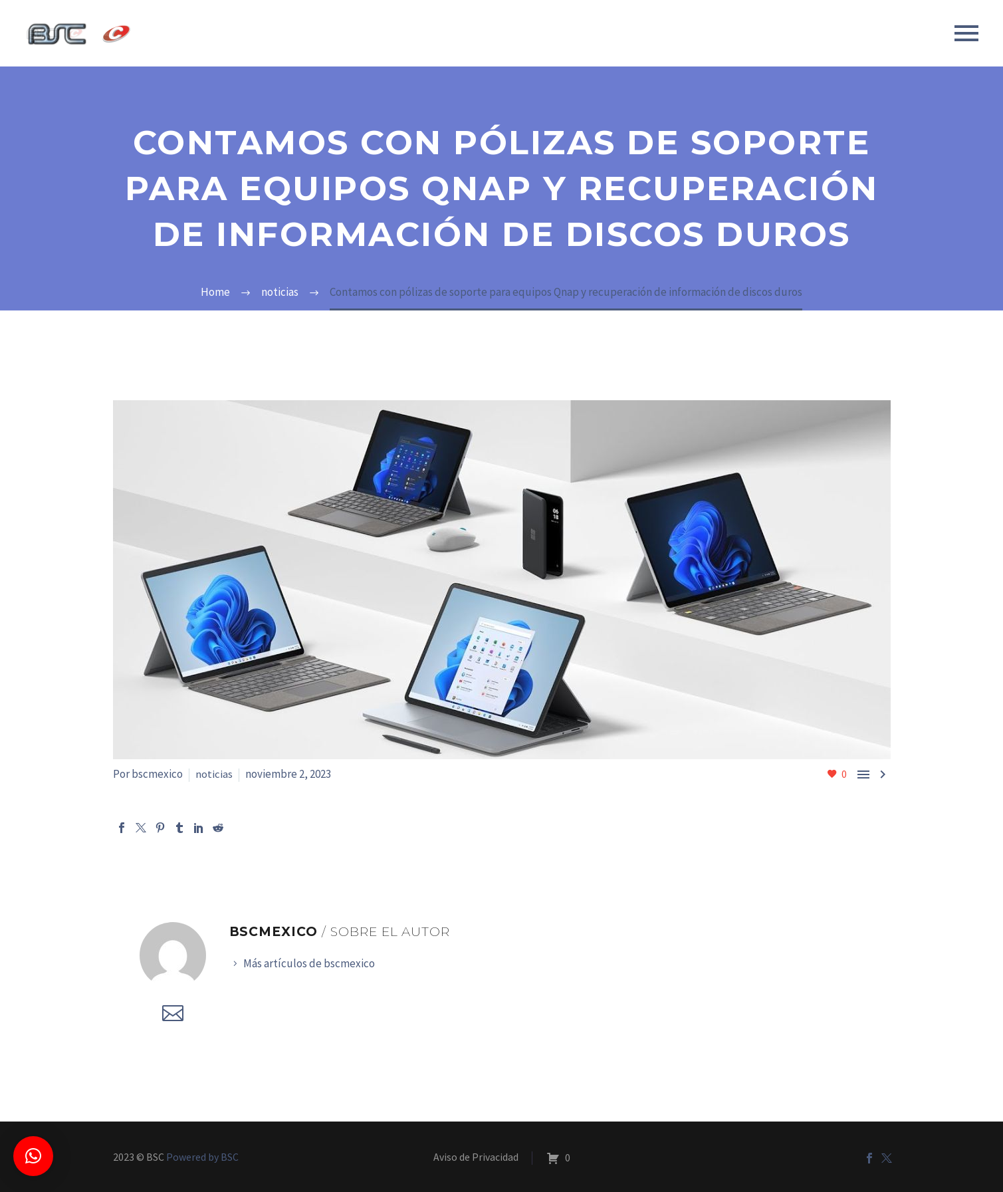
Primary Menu (966, 33)
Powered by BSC (202, 1156)
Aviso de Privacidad (475, 1157)
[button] (33, 1156)
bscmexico (157, 774)
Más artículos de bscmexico (309, 963)
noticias (214, 774)
